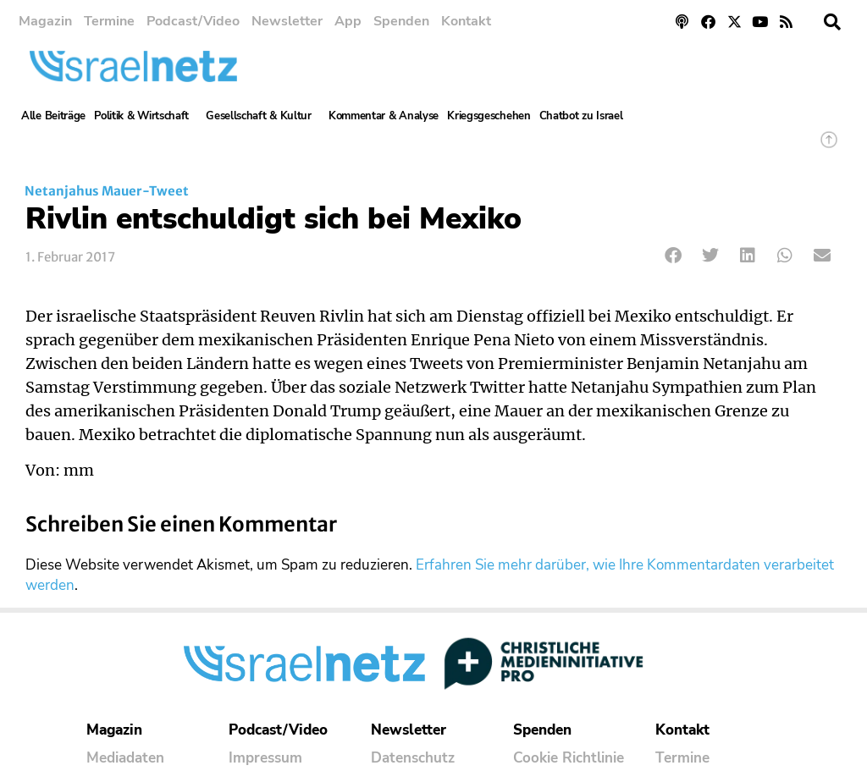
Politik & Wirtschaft (145, 115)
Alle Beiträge (53, 116)
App (348, 21)
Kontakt (466, 21)
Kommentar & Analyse (384, 116)
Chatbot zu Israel (581, 116)
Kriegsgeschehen (489, 116)
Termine (109, 21)
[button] (832, 22)
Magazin (45, 21)
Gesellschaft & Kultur (263, 115)
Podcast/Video (193, 21)
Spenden (401, 21)
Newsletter (287, 21)
